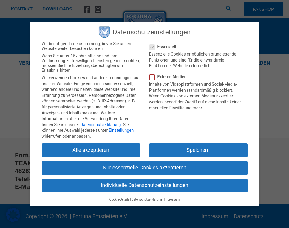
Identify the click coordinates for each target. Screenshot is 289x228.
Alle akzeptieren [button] (90, 150)
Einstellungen (121, 130)
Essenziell (164, 46)
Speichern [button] (198, 150)
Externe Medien (170, 76)
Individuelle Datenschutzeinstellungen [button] (144, 185)
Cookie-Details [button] (119, 199)
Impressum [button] (172, 199)
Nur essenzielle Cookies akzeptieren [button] (144, 168)
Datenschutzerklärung (100, 124)
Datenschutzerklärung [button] (147, 199)
